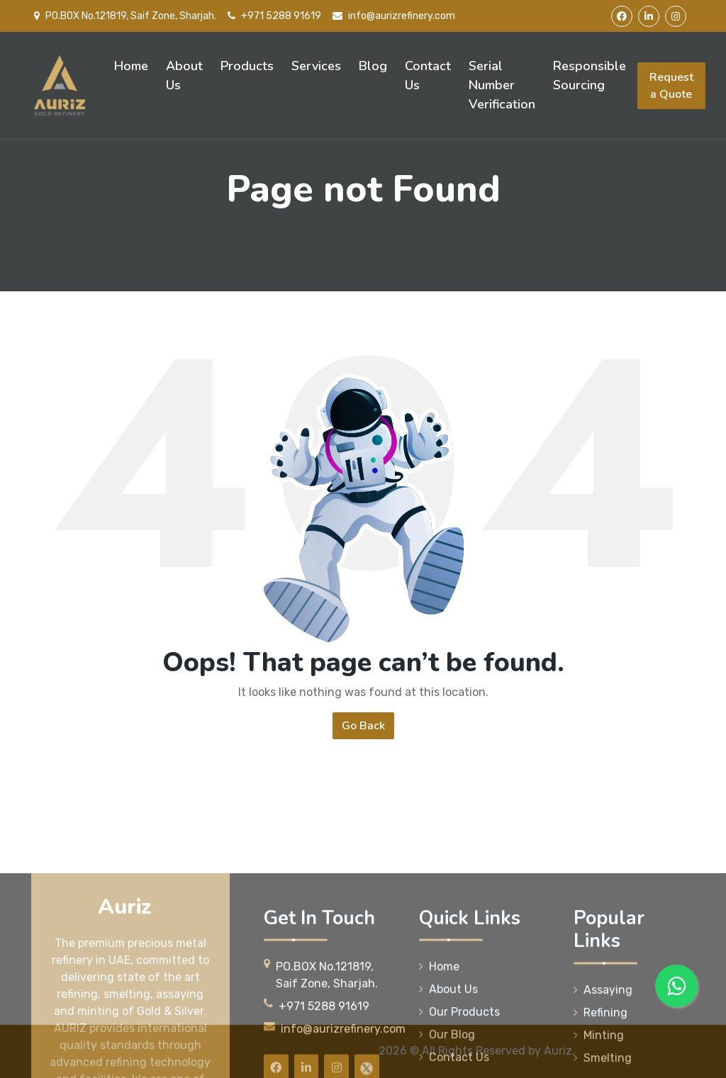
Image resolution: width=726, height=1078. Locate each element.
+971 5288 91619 (274, 16)
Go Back (363, 726)
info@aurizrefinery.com (394, 16)
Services (316, 65)
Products (247, 65)
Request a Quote (671, 85)
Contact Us (428, 75)
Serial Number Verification (502, 85)
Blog (373, 65)
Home (131, 65)
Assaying (603, 1053)
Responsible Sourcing (589, 75)
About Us (184, 75)
